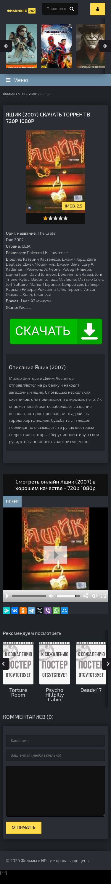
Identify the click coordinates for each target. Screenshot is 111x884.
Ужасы (33, 94)
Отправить (24, 836)
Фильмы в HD (14, 94)
